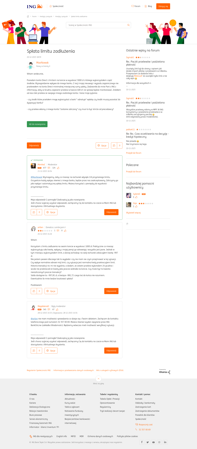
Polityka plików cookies (127, 436)
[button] (114, 145)
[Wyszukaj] (98, 25)
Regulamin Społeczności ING (39, 370)
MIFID (73, 436)
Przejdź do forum (133, 153)
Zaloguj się (163, 6)
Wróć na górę (98, 383)
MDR (82, 436)
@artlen (34, 318)
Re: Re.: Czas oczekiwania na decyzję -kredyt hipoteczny (147, 135)
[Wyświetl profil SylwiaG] (137, 194)
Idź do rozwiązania (37, 124)
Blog (150, 6)
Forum (137, 6)
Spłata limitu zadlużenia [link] (79, 16)
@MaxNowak (36, 177)
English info (62, 436)
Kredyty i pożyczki (46, 16)
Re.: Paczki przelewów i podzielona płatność (145, 63)
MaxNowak (42, 62)
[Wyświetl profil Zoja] (135, 203)
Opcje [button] (103, 145)
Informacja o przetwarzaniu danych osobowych (74, 370)
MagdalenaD (43, 306)
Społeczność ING (28, 16)
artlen (40, 227)
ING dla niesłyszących (43, 436)
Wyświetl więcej (133, 212)
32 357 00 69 (145, 429)
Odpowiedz (34, 145)
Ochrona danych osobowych (100, 436)
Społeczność (58, 6)
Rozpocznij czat (146, 424)
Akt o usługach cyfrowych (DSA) (110, 370)
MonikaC (41, 164)
